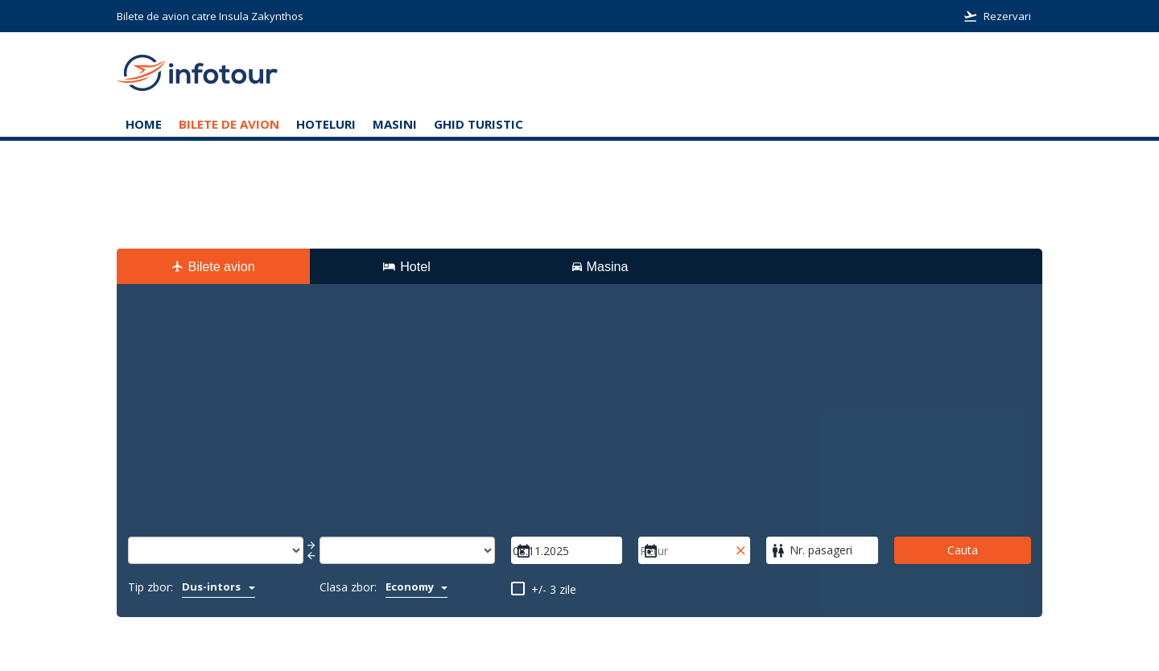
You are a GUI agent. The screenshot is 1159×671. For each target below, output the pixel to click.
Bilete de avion (229, 124)
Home (144, 124)
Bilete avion (212, 266)
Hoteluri (326, 124)
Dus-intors (218, 586)
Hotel (406, 266)
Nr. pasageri (821, 550)
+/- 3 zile (553, 589)
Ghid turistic (478, 124)
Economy (417, 586)
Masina (600, 266)
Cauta (962, 550)
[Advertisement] (579, 416)
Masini (395, 124)
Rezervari (997, 16)
